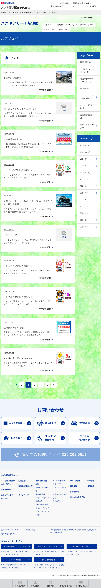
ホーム (54, 3)
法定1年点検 (40, 494)
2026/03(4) (85, 159)
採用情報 (90, 486)
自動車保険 (57, 501)
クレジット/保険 (89, 6)
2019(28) (84, 220)
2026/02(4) (85, 166)
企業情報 (90, 481)
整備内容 (39, 501)
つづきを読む (45, 90)
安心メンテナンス (42, 498)
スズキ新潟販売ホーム (9, 475)
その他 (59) (85, 88)
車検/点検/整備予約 (77, 497)
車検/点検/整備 (56, 6)
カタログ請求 (75, 481)
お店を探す (65, 3)
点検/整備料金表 (42, 505)
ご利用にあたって (32, 530)
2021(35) (84, 206)
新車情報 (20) (86, 62)
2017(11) (84, 234)
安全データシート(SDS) (10, 530)
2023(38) (84, 193)
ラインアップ (73, 6)
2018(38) (84, 227)
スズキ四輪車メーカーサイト (15, 546)
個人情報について (8, 534)
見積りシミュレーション (47, 546)
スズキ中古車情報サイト (47, 560)
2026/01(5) (85, 172)
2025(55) (84, 179)
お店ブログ (41, 13)
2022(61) (84, 200)
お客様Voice (6, 490)
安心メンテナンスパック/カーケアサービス (43, 511)
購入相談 (73, 486)
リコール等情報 (15, 560)
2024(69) (84, 186)
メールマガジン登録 (80, 546)
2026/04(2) (85, 152)
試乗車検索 (74, 492)
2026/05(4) (85, 145)
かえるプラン (58, 484)
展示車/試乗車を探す (82, 3)
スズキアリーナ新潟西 (21, 13)
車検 (37, 484)
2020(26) (84, 213)
